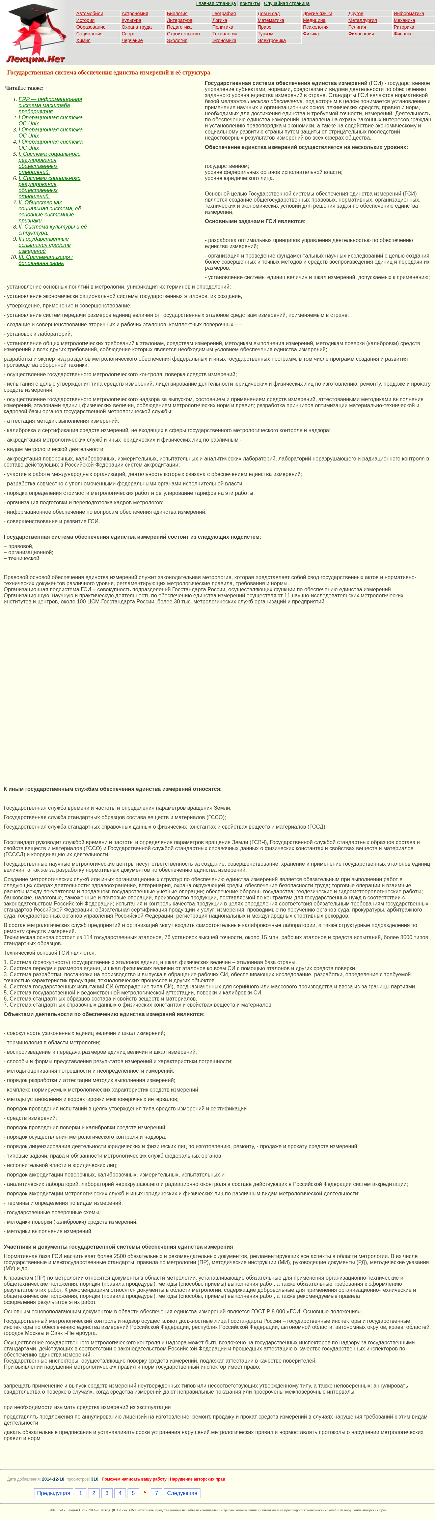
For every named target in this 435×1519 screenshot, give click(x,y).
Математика (271, 20)
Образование (91, 27)
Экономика (224, 40)
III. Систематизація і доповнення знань (46, 260)
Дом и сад (269, 13)
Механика (404, 20)
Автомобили (89, 13)
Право (265, 27)
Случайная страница (287, 3)
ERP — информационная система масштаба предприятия (50, 105)
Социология (89, 33)
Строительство (183, 33)
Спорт (128, 33)
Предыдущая (53, 1493)
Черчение (132, 40)
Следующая (182, 1493)
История (85, 20)
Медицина (314, 20)
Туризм (265, 33)
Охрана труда (136, 27)
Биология (177, 13)
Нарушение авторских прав (197, 1479)
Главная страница (216, 3)
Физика (311, 33)
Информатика (409, 13)
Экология (177, 40)
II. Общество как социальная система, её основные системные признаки (50, 212)
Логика (219, 20)
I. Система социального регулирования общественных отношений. (50, 163)
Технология (224, 33)
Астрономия (134, 13)
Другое (355, 13)
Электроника (272, 40)
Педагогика (179, 27)
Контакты (250, 3)
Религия (357, 27)
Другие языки (317, 13)
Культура (131, 20)
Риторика (404, 27)
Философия (361, 33)
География (224, 13)
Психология (316, 27)
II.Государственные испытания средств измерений (45, 245)
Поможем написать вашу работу (134, 1479)
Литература (179, 20)
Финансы (404, 33)
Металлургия (362, 20)
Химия (83, 40)
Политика (222, 27)
